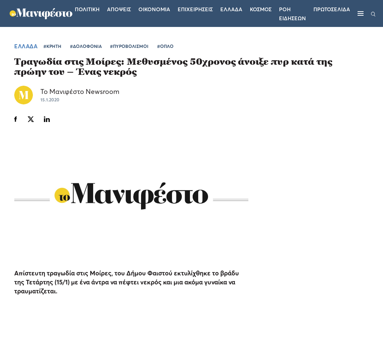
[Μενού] (361, 13)
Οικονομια (154, 9)
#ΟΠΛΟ (165, 46)
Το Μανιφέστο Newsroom (79, 91)
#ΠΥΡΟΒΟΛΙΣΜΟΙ (129, 46)
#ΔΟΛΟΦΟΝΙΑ (86, 46)
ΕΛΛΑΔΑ (25, 46)
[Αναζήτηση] (373, 13)
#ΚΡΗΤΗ (52, 46)
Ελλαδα (231, 9)
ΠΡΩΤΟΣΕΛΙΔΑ (331, 9)
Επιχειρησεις (195, 9)
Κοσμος (261, 9)
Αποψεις (119, 9)
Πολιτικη (87, 9)
